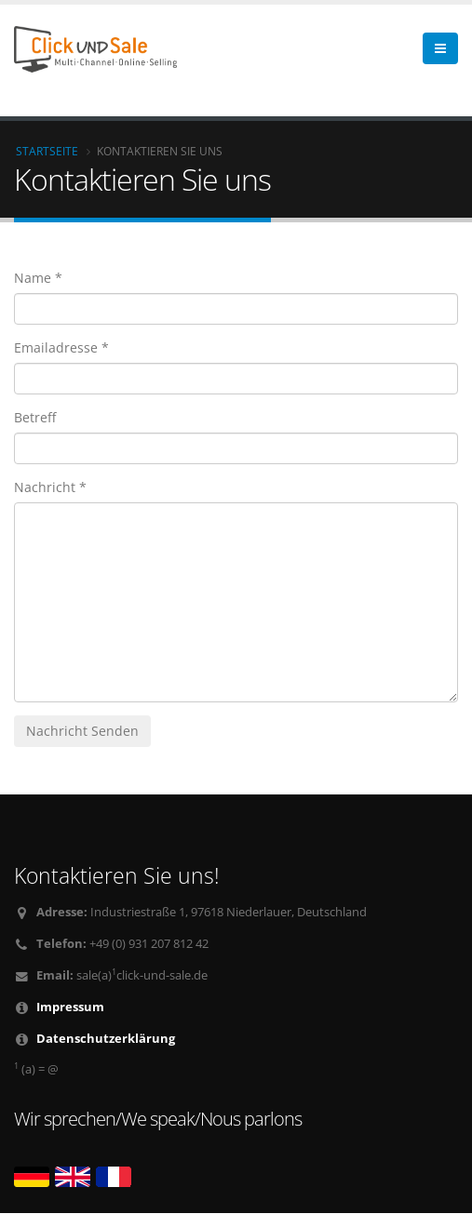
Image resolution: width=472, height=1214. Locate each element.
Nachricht (44, 487)
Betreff (35, 417)
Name (32, 278)
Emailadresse (56, 347)
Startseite (47, 150)
